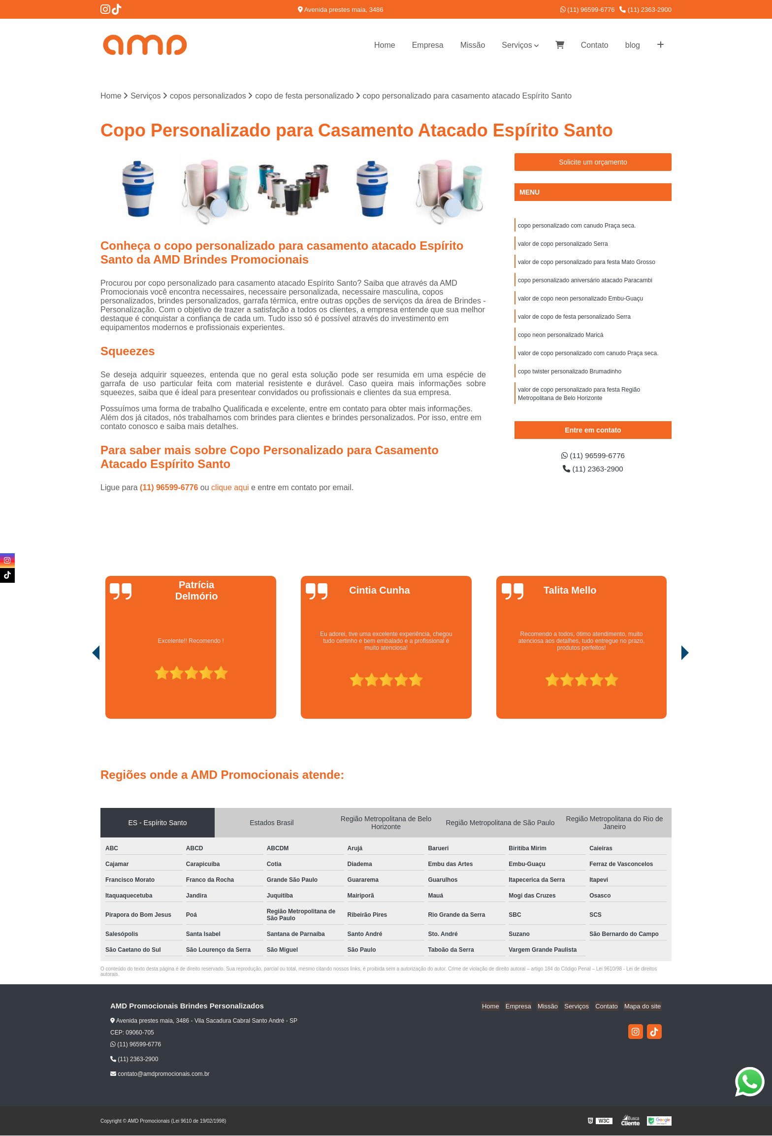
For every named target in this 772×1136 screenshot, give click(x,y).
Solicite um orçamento (593, 163)
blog (632, 45)
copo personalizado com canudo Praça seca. (577, 226)
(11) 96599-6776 (587, 9)
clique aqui (230, 488)
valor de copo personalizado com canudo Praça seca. (588, 357)
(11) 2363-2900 (645, 9)
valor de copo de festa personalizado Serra (574, 319)
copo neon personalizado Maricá (560, 338)
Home (384, 45)
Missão (472, 45)
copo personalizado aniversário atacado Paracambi (585, 282)
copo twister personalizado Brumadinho (569, 375)
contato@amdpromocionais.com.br (160, 1074)
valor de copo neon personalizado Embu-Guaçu (580, 301)
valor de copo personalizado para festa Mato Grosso (586, 263)
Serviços (517, 45)
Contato (595, 45)
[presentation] (82, 691)
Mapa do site (643, 1006)
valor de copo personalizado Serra (563, 244)
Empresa (428, 45)
